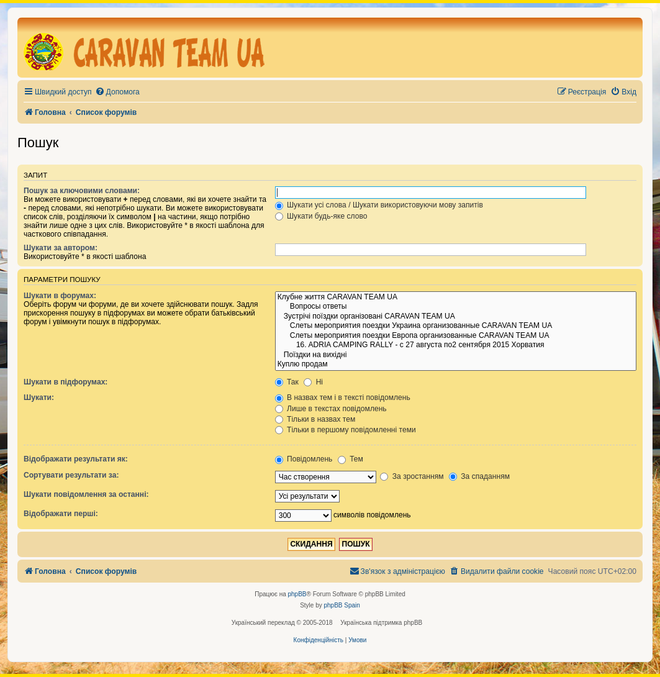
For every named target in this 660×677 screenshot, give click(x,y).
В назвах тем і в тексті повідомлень (342, 397)
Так (287, 382)
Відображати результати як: (76, 459)
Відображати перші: (61, 513)
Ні (313, 382)
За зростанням (411, 476)
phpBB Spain (341, 605)
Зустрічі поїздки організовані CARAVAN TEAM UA (455, 317)
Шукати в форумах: (60, 295)
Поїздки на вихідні (455, 355)
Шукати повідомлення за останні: (86, 494)
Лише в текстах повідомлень (331, 408)
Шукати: (39, 397)
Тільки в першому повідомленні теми (345, 429)
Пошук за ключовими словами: (82, 190)
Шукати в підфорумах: (65, 382)
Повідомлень (304, 459)
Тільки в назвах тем (315, 419)
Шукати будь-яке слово (321, 216)
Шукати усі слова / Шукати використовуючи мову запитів (379, 205)
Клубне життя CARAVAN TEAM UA (455, 297)
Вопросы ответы (455, 307)
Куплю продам (455, 365)
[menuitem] (117, 92)
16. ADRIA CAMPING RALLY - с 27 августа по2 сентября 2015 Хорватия (455, 345)
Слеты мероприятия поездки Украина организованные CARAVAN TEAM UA (455, 326)
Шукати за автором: (60, 247)
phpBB (297, 594)
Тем (350, 459)
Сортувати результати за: (71, 475)
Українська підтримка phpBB (381, 622)
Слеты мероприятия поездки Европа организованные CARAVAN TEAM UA (455, 336)
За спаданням (479, 476)
